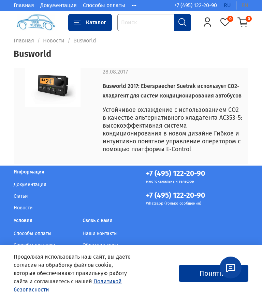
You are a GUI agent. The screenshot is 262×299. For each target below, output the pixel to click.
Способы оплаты (104, 5)
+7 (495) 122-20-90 (195, 5)
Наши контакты (100, 233)
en (245, 5)
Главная (24, 5)
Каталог (90, 22)
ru (227, 5)
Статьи (21, 196)
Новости (53, 40)
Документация (58, 5)
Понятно (214, 273)
